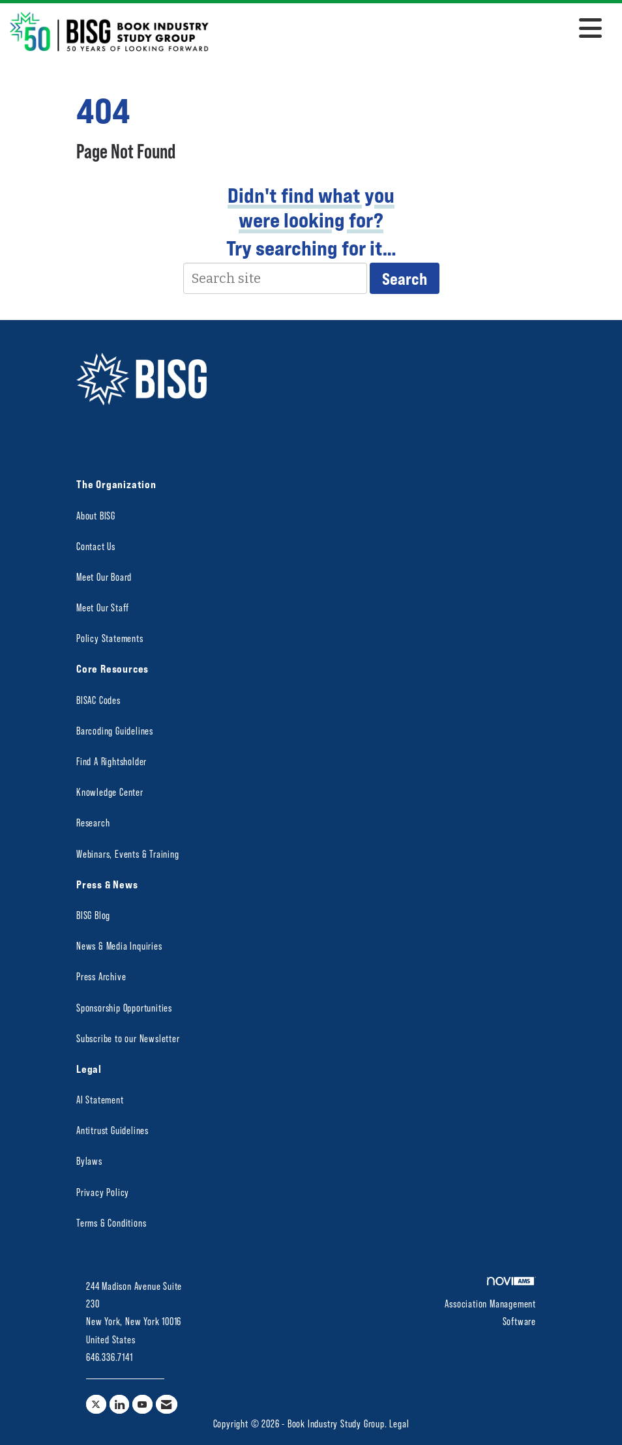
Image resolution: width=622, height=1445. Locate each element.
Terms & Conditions (111, 1222)
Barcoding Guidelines (114, 730)
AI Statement (100, 1099)
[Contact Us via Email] (166, 1404)
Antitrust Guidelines (112, 1130)
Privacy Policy (102, 1192)
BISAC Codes (98, 699)
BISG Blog (93, 915)
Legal (399, 1423)
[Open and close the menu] (408, 29)
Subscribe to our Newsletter (128, 1038)
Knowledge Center (109, 791)
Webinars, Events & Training (127, 853)
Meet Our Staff (102, 607)
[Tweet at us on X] (96, 1404)
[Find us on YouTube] (142, 1404)
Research (93, 822)
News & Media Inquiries (119, 945)
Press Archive (101, 976)
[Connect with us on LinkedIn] (120, 1404)
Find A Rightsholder (111, 761)
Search (404, 278)
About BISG (95, 515)
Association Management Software (490, 1302)
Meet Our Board (104, 576)
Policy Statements (109, 638)
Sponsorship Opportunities (124, 1007)
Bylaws (89, 1160)
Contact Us (95, 546)
